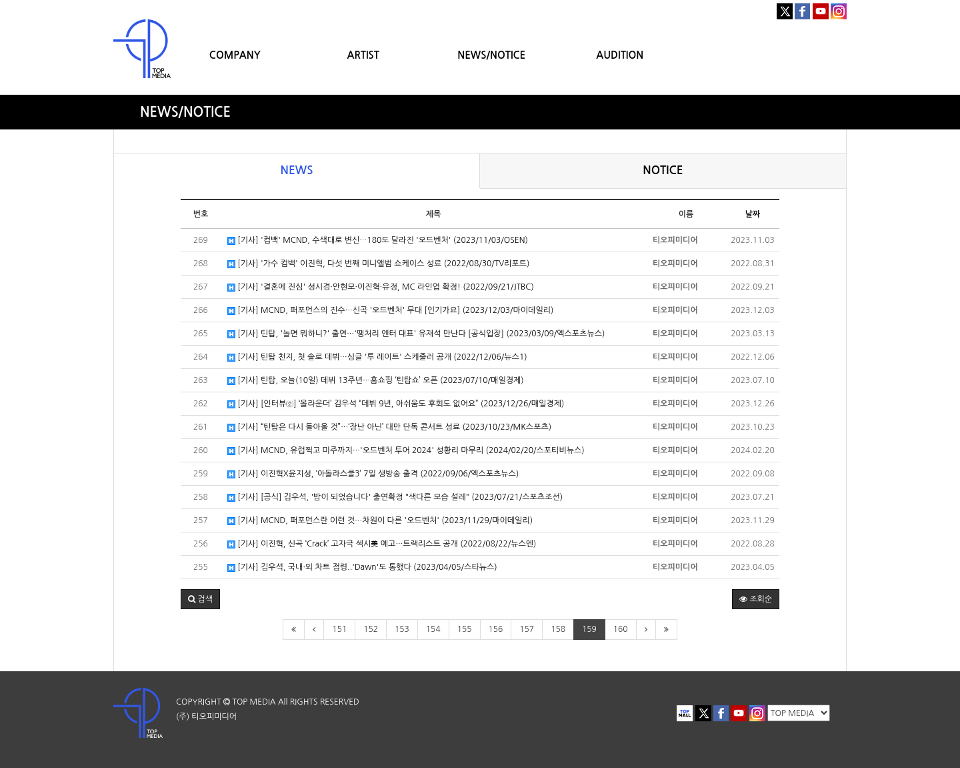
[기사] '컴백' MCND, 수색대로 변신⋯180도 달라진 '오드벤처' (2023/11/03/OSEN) (377, 240)
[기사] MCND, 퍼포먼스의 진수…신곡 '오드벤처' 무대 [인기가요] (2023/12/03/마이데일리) (390, 310)
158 (558, 629)
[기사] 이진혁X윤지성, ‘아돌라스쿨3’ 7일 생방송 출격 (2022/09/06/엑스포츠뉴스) (373, 474)
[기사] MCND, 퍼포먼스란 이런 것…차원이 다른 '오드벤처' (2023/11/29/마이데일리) (380, 520)
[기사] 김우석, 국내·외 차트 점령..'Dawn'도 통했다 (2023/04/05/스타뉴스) (362, 567)
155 (464, 629)
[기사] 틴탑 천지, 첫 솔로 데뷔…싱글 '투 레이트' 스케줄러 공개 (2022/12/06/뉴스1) (377, 357)
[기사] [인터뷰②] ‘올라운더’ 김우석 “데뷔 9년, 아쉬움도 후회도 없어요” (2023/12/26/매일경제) (395, 404)
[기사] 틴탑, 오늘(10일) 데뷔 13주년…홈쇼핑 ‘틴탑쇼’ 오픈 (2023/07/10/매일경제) (375, 380)
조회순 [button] (755, 599)
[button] (200, 599)
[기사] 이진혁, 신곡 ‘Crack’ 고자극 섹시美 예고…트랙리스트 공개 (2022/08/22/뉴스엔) (381, 544)
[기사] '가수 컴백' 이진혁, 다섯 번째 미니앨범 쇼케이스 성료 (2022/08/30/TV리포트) (378, 264)
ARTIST (363, 55)
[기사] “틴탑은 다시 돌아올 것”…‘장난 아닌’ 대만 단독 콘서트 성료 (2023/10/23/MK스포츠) (389, 427)
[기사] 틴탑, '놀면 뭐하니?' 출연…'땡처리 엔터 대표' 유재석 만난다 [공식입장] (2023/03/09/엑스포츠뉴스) (416, 334)
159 (589, 629)
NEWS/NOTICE (491, 55)
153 (402, 629)
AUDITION (619, 55)
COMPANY (235, 55)
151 (339, 629)
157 (526, 629)
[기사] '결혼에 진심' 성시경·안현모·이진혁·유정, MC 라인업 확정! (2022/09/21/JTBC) (380, 287)
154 (433, 629)
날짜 (753, 214)
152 (370, 629)
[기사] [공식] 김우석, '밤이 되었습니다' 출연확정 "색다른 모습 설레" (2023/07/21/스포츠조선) (395, 497)
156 (496, 629)
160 (620, 629)
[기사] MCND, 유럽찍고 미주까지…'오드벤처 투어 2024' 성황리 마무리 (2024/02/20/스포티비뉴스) (406, 450)
